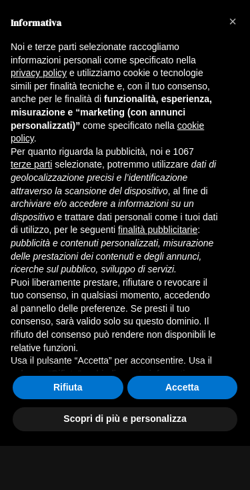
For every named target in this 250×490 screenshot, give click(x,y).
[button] (232, 21)
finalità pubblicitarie (157, 229)
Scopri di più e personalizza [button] (124, 418)
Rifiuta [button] (68, 387)
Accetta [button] (182, 387)
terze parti (31, 164)
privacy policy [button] (39, 72)
